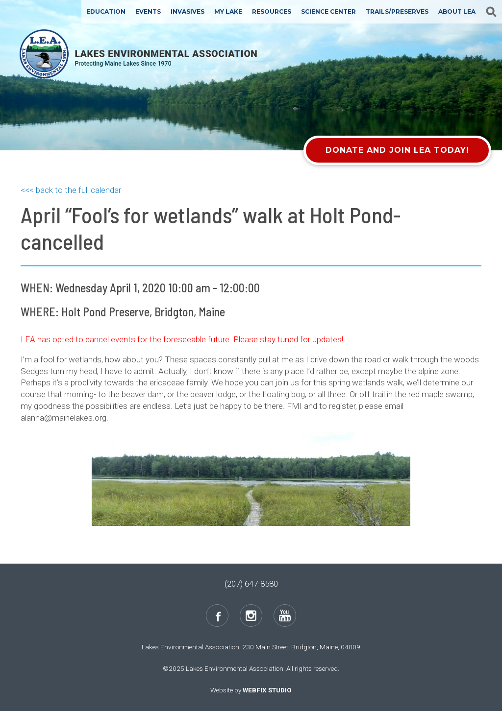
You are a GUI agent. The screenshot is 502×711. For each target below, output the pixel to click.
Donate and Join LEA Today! (397, 150)
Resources (271, 11)
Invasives (187, 11)
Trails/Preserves (397, 11)
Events (148, 11)
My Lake (228, 11)
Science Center (328, 11)
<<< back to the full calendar (71, 190)
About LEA (457, 11)
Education (106, 11)
